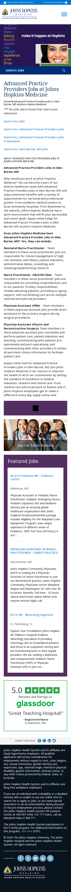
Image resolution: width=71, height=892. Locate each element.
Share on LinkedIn (49, 740)
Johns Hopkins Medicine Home (20, 2)
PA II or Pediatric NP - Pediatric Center (31, 477)
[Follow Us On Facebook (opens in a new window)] (20, 858)
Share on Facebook (39, 740)
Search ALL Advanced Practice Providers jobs (34, 129)
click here (26, 831)
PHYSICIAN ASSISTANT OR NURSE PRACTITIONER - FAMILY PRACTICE (34, 550)
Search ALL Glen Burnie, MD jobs (26, 149)
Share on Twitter (44, 740)
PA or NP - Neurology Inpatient (31, 615)
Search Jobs (15, 70)
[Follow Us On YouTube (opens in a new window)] (35, 858)
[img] (19, 14)
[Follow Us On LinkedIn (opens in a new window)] (43, 858)
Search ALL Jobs (14, 121)
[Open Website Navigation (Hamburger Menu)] (63, 10)
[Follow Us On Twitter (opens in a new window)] (28, 858)
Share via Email (54, 740)
